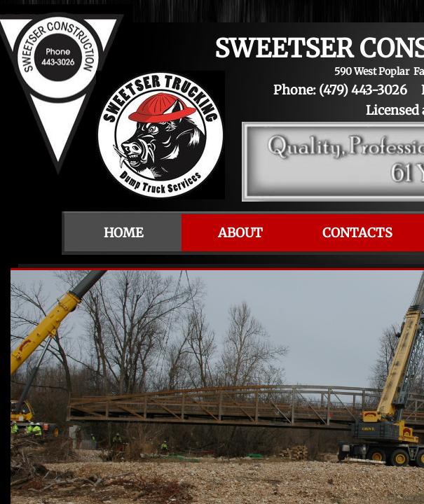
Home (123, 233)
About (240, 233)
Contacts (357, 233)
